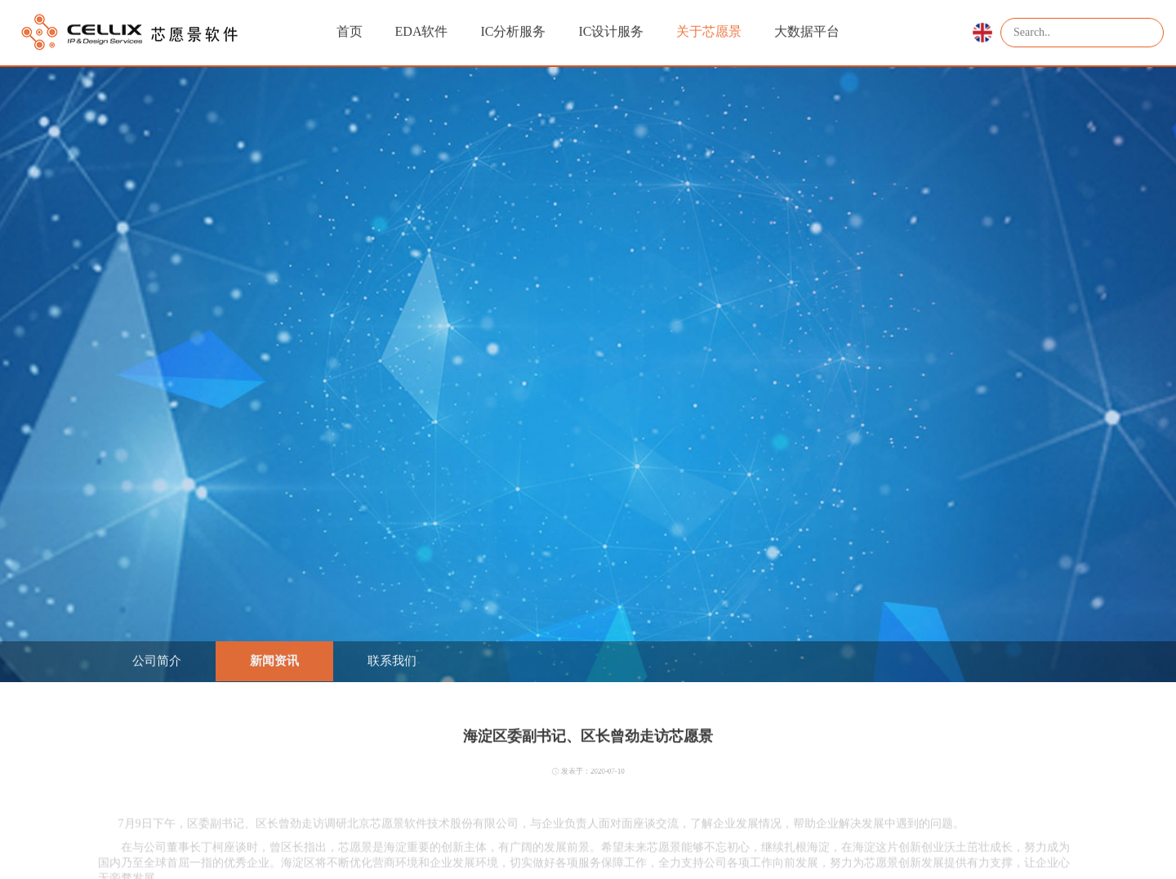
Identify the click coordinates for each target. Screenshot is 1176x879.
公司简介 (156, 660)
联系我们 (392, 660)
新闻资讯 (274, 660)
